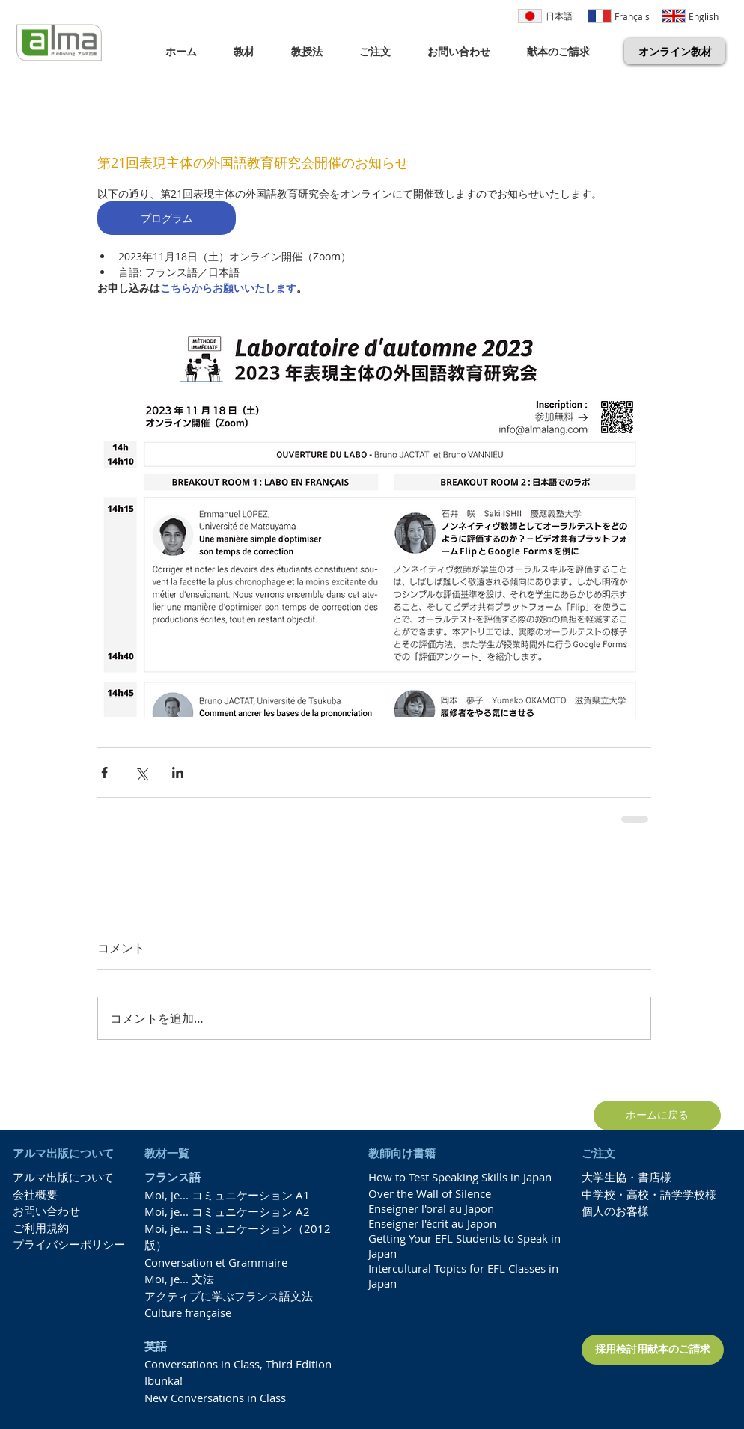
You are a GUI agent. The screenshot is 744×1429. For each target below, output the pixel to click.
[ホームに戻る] (657, 1115)
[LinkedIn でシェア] (178, 772)
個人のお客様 (615, 1210)
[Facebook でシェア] (104, 772)
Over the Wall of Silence (429, 1193)
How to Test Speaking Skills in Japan (460, 1176)
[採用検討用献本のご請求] (653, 1350)
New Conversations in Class (215, 1397)
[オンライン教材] (674, 51)
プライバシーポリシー (69, 1244)
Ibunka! (163, 1380)
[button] (251, 51)
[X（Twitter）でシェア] (141, 772)
